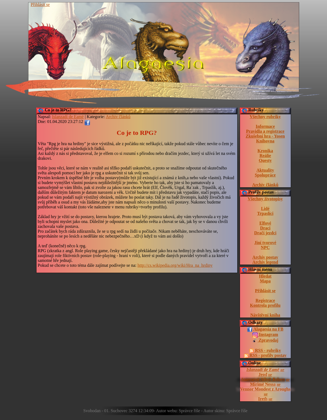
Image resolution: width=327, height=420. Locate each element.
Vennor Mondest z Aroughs (265, 389)
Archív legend (265, 262)
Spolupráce (265, 175)
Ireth (262, 398)
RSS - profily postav (265, 355)
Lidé (265, 208)
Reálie (265, 155)
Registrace (265, 300)
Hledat (265, 276)
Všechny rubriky (265, 116)
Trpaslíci (265, 213)
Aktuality (265, 170)
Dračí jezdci (265, 233)
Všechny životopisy (265, 198)
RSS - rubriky (265, 350)
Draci (265, 228)
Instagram (265, 335)
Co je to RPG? (58, 110)
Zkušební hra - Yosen (265, 136)
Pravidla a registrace (265, 131)
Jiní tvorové (265, 242)
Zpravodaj (265, 340)
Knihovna (265, 141)
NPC (265, 247)
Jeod (263, 374)
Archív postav (265, 257)
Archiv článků (265, 184)
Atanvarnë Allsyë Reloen (263, 379)
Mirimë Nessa (263, 384)
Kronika (265, 150)
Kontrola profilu (265, 305)
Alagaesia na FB (265, 329)
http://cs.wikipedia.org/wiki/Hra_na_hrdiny (175, 265)
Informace (265, 126)
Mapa (265, 281)
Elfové (265, 223)
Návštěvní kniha (265, 315)
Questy (265, 160)
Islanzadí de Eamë (262, 369)
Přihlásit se (40, 4)
